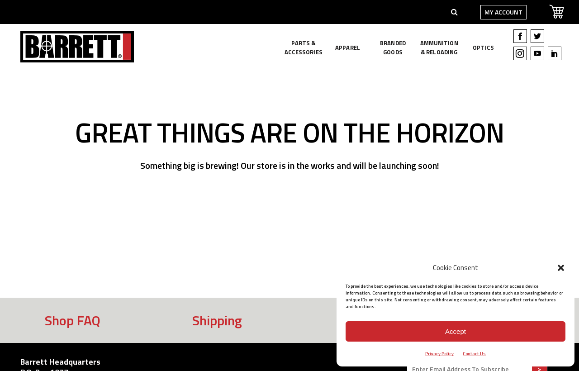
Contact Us (474, 353)
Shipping (217, 320)
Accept (455, 331)
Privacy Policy (439, 353)
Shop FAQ (72, 320)
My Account (498, 12)
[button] (560, 267)
